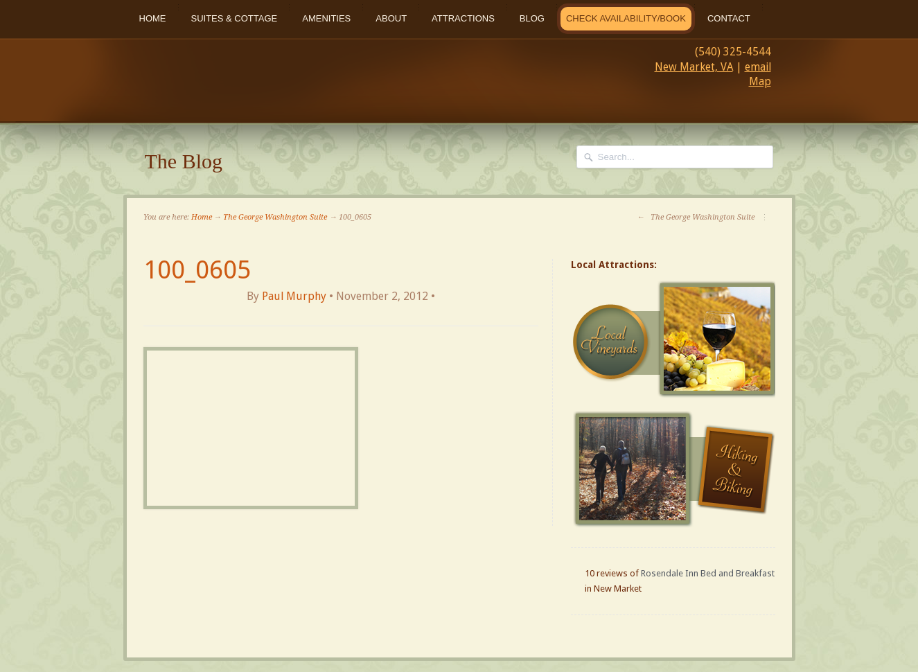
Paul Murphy (294, 296)
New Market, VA (694, 66)
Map (760, 81)
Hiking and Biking (675, 469)
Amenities (326, 18)
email (758, 66)
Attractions (463, 18)
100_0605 (197, 270)
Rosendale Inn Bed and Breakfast (708, 573)
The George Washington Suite (275, 217)
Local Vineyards (675, 339)
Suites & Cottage (234, 18)
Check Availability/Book (626, 18)
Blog (532, 18)
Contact (728, 18)
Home (152, 18)
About (391, 18)
